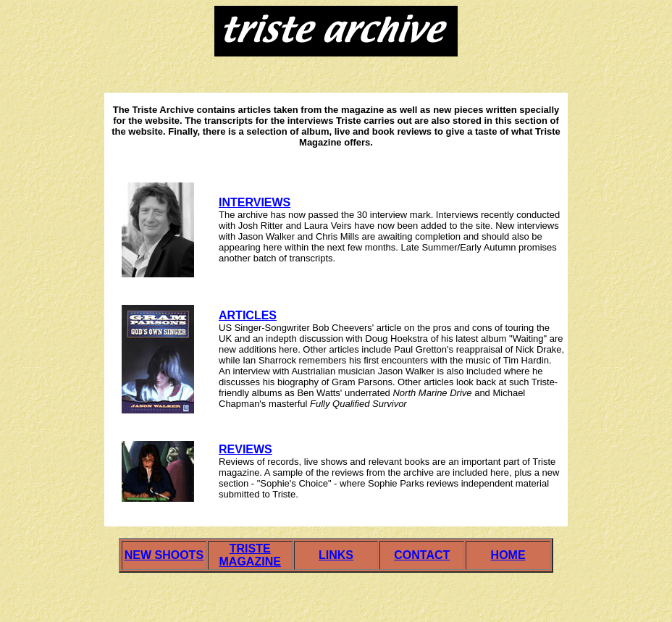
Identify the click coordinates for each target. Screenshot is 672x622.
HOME (508, 555)
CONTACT (422, 555)
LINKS (336, 555)
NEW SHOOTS (164, 555)
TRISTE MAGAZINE (250, 555)
